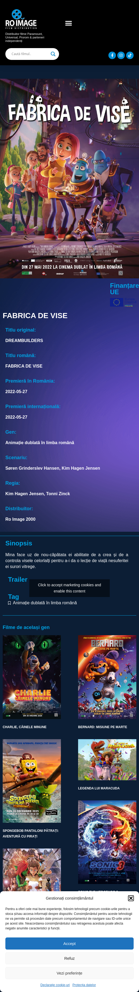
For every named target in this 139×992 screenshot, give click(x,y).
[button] (131, 898)
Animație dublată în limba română (45, 603)
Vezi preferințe (69, 973)
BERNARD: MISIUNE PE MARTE (102, 727)
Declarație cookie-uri (55, 985)
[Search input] (30, 54)
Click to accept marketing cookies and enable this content (69, 588)
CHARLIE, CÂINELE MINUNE (24, 727)
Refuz (69, 958)
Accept (69, 943)
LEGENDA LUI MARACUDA (99, 788)
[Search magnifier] (53, 54)
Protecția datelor (84, 985)
